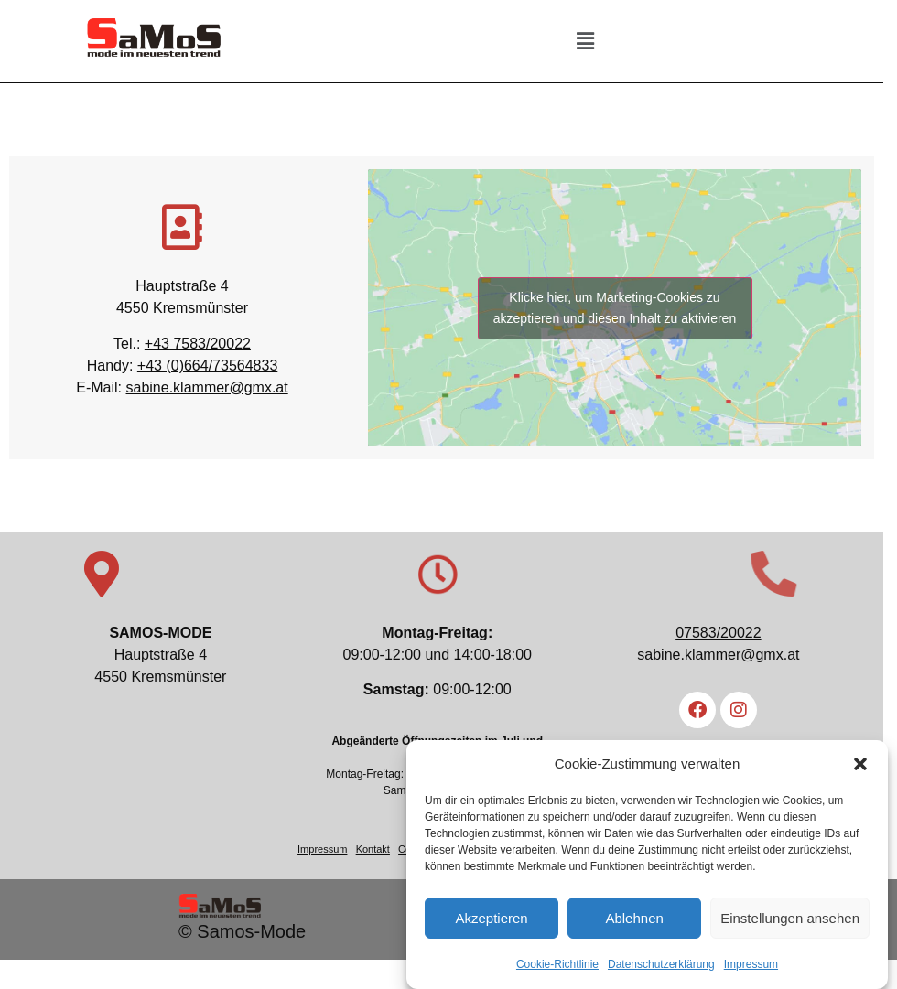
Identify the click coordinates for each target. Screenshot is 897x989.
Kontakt (379, 849)
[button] (860, 767)
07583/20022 (729, 633)
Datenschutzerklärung (661, 968)
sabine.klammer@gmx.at (210, 387)
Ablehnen (634, 922)
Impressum (751, 968)
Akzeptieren (491, 922)
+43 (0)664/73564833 (210, 365)
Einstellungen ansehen (789, 922)
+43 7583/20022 (200, 343)
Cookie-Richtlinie (557, 968)
